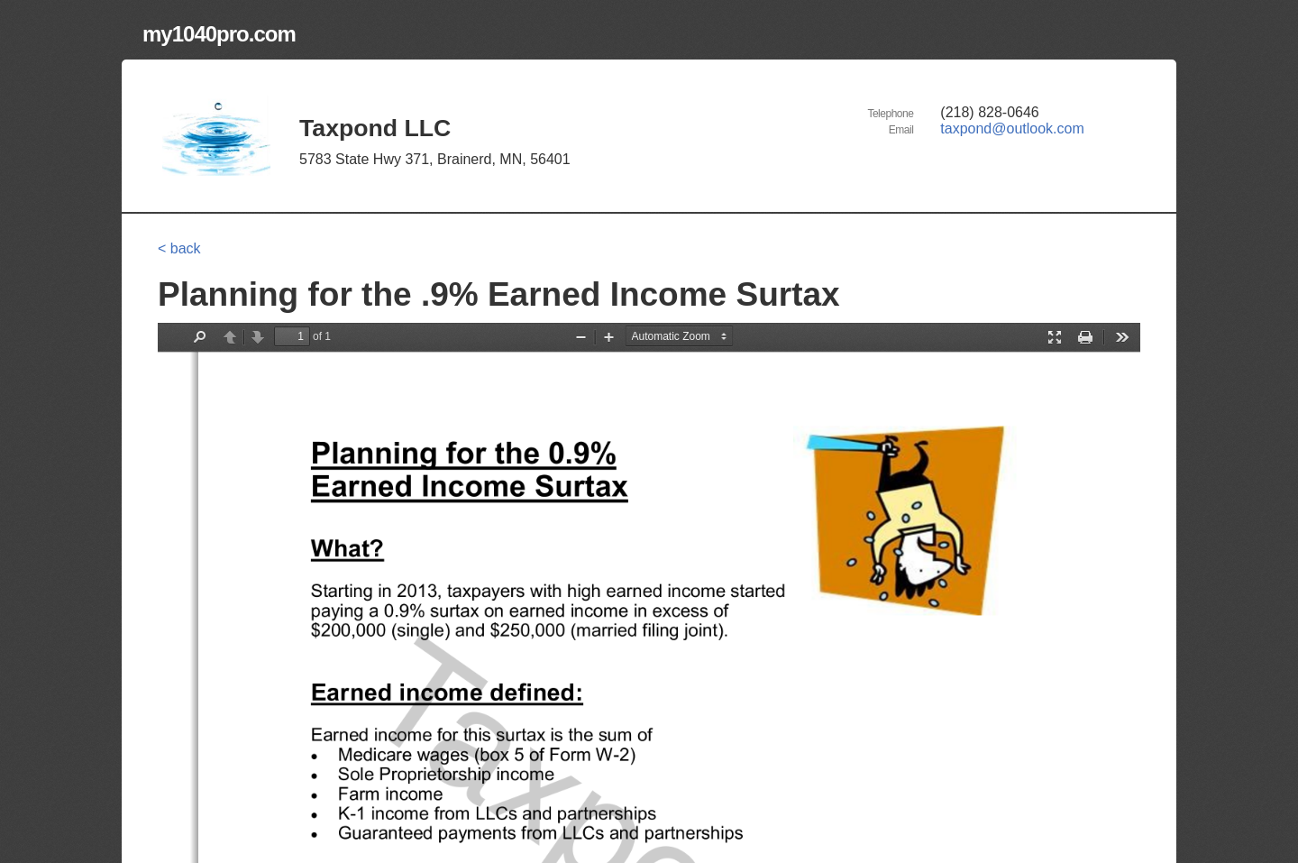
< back (179, 248)
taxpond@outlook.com (1011, 128)
